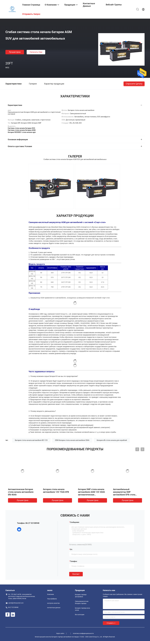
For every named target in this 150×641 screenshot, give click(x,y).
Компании (50, 594)
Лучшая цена (15, 52)
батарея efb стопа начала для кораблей (112, 440)
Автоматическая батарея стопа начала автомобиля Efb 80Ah (21, 492)
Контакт (76, 574)
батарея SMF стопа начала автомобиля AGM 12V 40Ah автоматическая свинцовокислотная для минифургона (91, 494)
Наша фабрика (52, 599)
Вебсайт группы (114, 4)
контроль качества (53, 603)
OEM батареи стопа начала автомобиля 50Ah (72, 440)
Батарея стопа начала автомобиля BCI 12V (31, 440)
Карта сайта (60, 633)
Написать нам (36, 52)
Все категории (79, 614)
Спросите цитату (134, 83)
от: (71, 549)
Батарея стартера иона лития (82, 609)
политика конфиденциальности (83, 633)
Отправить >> (111, 623)
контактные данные (53, 607)
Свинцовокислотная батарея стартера (81, 602)
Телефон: (73, 561)
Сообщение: (74, 522)
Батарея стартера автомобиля (80, 595)
